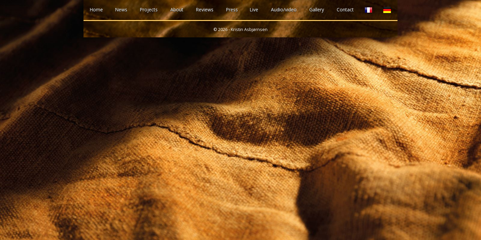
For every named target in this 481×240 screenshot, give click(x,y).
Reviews (204, 9)
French (368, 10)
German (387, 10)
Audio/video (284, 9)
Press (232, 9)
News (121, 9)
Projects (149, 9)
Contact (345, 9)
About (176, 9)
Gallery (316, 9)
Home (96, 9)
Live (254, 9)
